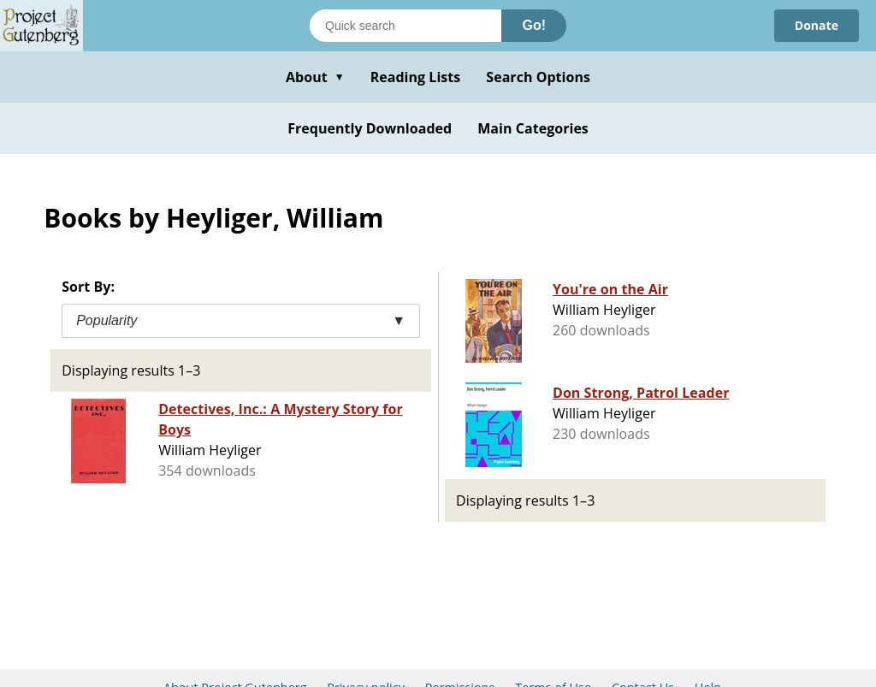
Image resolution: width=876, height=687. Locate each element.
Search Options (538, 77)
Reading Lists (415, 77)
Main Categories (533, 128)
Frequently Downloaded (369, 128)
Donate (816, 25)
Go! (534, 25)
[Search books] (405, 25)
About (315, 77)
